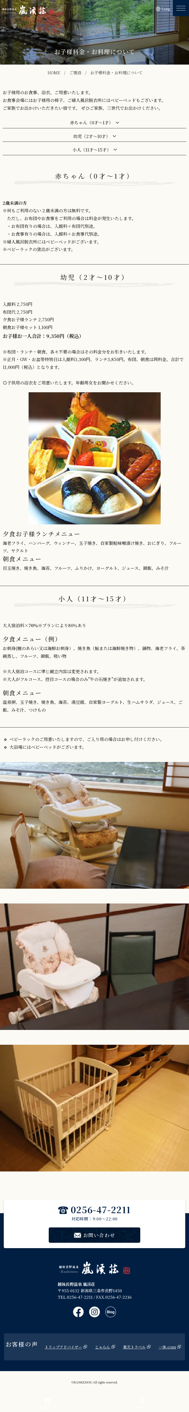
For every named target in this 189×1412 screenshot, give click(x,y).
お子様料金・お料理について (116, 72)
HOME (53, 72)
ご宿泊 (75, 72)
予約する (142, 1404)
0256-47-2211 (94, 1209)
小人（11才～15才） (91, 150)
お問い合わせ (94, 1234)
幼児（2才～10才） (91, 136)
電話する (47, 1404)
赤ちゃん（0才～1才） (91, 122)
